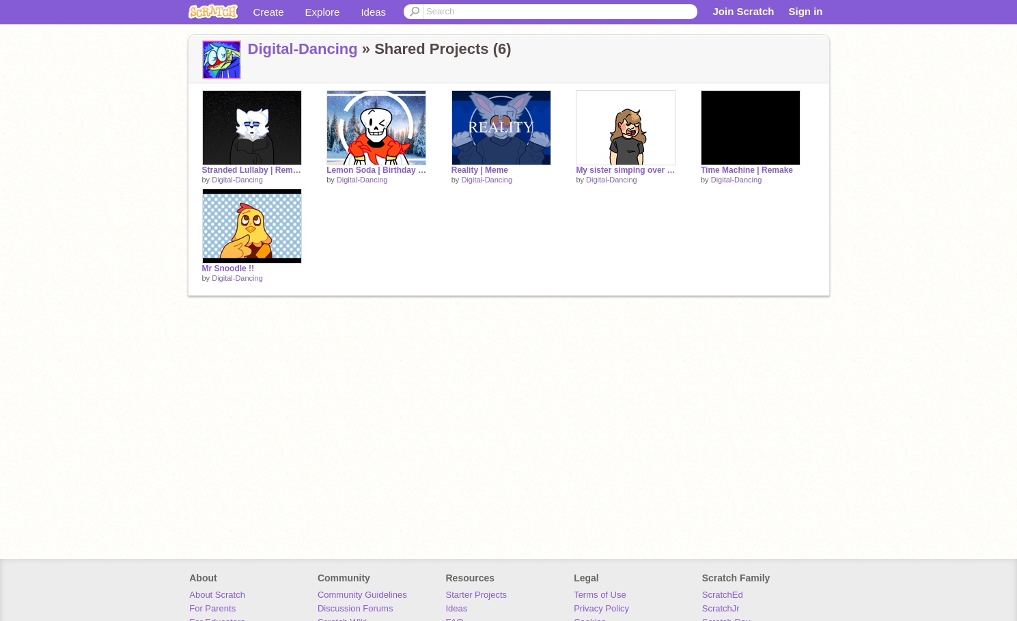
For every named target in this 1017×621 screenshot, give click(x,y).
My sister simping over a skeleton (625, 170)
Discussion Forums (355, 608)
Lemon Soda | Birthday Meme (376, 170)
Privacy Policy (601, 608)
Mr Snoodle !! (228, 268)
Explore (322, 12)
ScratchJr (721, 608)
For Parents (212, 608)
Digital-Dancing (303, 48)
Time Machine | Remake (747, 170)
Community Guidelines (362, 595)
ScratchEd (722, 595)
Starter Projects (476, 595)
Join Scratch (743, 11)
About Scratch (217, 595)
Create (268, 12)
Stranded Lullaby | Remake (252, 170)
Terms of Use (600, 595)
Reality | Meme (479, 170)
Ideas (373, 12)
